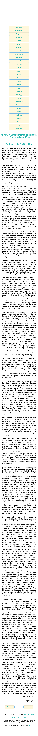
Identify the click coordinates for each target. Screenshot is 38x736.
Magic (19, 84)
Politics (19, 98)
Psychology (19, 101)
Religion (19, 108)
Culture (19, 44)
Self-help (19, 115)
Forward (28, 707)
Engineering (19, 54)
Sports (19, 118)
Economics (19, 47)
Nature (19, 88)
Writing (19, 125)
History (19, 71)
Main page (19, 27)
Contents (10, 707)
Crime (19, 41)
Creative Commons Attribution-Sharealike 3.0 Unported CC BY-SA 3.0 (18, 715)
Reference (19, 105)
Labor (19, 78)
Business (19, 37)
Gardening (19, 64)
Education (19, 51)
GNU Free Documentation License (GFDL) (22, 716)
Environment (19, 57)
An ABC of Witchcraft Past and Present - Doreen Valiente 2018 (19, 136)
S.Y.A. (30, 725)
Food (19, 61)
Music (19, 81)
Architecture (19, 30)
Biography (19, 34)
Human (19, 74)
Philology (19, 95)
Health (19, 68)
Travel (19, 122)
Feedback (19, 128)
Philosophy (19, 91)
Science (19, 111)
